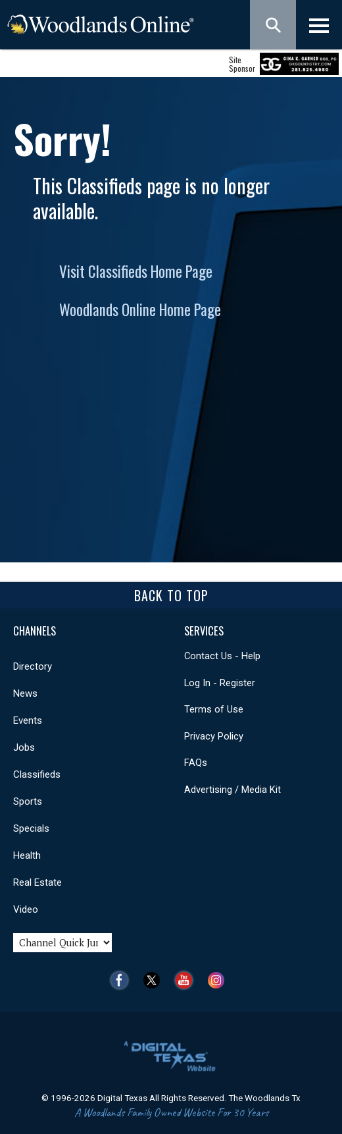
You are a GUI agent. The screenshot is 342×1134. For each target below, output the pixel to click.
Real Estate (37, 882)
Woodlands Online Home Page (140, 309)
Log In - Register (219, 683)
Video (25, 909)
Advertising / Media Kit (232, 790)
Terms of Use (213, 709)
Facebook (122, 980)
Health (27, 855)
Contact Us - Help (222, 656)
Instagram (219, 980)
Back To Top (171, 595)
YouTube (187, 980)
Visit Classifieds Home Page (135, 271)
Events (27, 720)
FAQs (195, 763)
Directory (32, 666)
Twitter (155, 980)
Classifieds (37, 774)
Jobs (24, 747)
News (25, 693)
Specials (31, 828)
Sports (27, 801)
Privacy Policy (213, 736)
